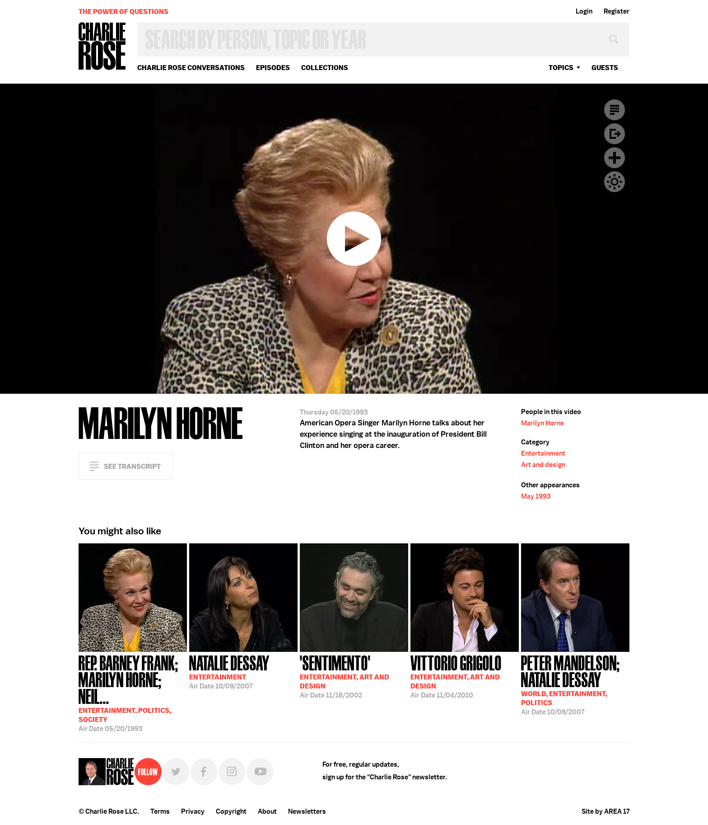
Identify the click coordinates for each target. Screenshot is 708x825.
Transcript (614, 109)
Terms (160, 811)
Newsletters (307, 811)
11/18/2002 (344, 676)
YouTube (260, 771)
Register (616, 11)
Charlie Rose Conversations (191, 67)
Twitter (176, 771)
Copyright (231, 811)
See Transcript (132, 466)
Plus (614, 157)
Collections (324, 67)
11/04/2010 (456, 676)
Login (584, 11)
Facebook (204, 771)
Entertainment (543, 453)
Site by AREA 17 (605, 811)
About (267, 811)
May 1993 (535, 496)
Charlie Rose (102, 46)
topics (561, 67)
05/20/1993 (133, 692)
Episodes (273, 67)
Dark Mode (614, 181)
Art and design (543, 464)
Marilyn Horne (542, 423)
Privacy (193, 811)
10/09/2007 (229, 671)
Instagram (232, 771)
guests (605, 67)
